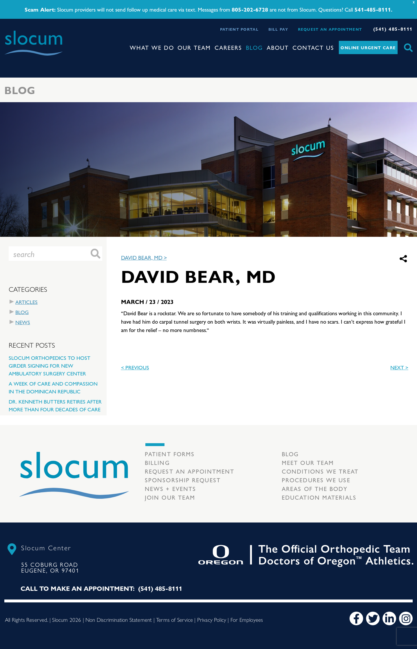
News (22, 322)
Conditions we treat (320, 471)
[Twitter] (373, 618)
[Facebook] (356, 618)
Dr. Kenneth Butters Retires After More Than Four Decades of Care (55, 405)
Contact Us (313, 47)
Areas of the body (315, 488)
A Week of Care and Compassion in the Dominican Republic (53, 387)
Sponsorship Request (183, 480)
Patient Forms (170, 454)
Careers (228, 47)
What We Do (152, 47)
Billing (157, 462)
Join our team (170, 497)
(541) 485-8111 (393, 28)
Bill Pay (278, 29)
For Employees (247, 619)
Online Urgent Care (368, 47)
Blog (254, 47)
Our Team (194, 47)
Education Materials (319, 497)
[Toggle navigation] (9, 60)
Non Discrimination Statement (118, 619)
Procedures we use (316, 480)
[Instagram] (406, 618)
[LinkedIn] (389, 618)
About (278, 47)
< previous (135, 367)
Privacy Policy (211, 619)
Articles (26, 301)
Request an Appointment (330, 29)
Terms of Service (174, 619)
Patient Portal (239, 29)
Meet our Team (308, 462)
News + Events (170, 488)
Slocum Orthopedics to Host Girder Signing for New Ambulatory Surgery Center (49, 365)
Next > (399, 367)
